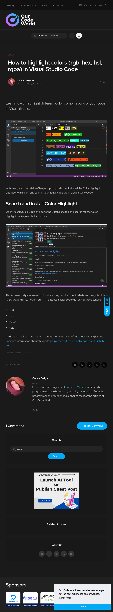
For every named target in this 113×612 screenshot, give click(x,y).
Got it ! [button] (82, 607)
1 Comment (15, 425)
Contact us (58, 5)
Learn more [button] (65, 598)
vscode (29, 353)
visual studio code (14, 353)
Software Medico (75, 387)
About (44, 5)
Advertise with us (28, 5)
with (10, 5)
